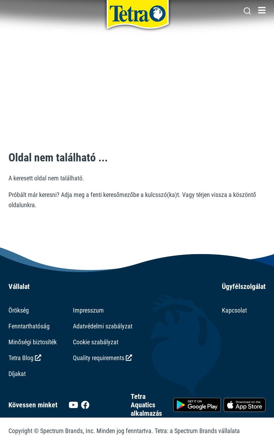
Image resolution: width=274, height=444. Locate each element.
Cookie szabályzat (95, 342)
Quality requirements (102, 358)
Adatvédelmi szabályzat (102, 326)
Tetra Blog (24, 358)
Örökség (18, 310)
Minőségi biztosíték (32, 342)
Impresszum (88, 310)
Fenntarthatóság (29, 326)
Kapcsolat (234, 310)
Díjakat (17, 373)
